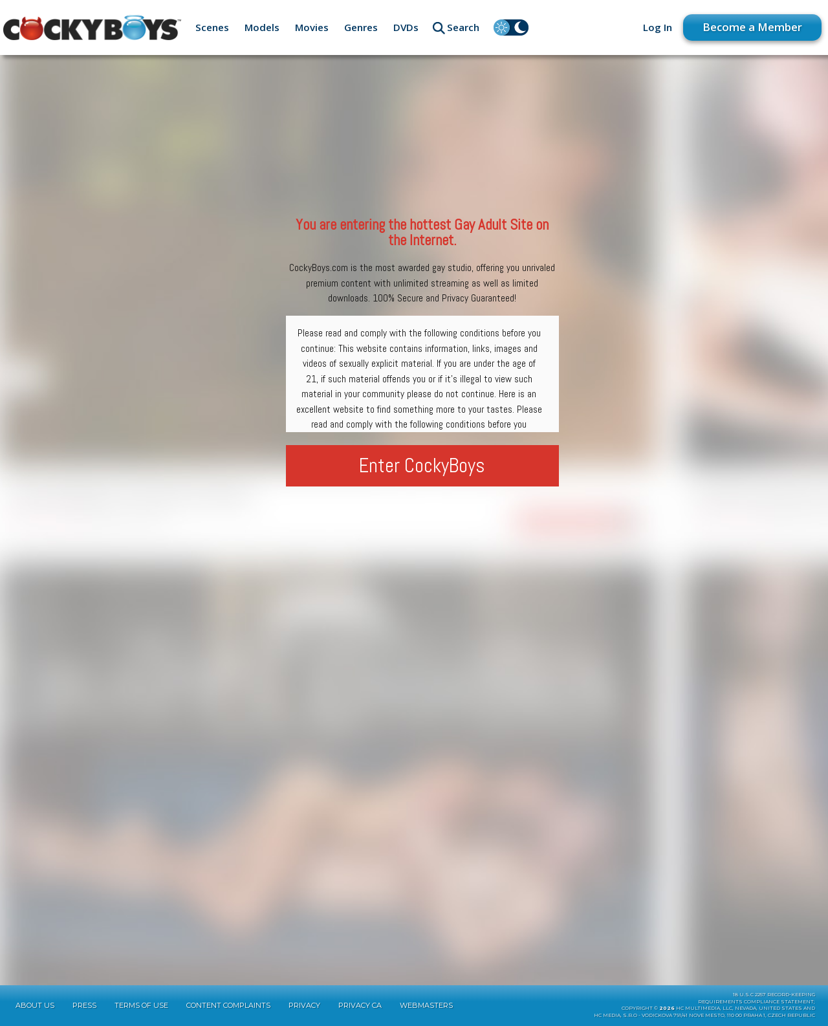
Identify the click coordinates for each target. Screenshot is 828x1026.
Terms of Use (141, 1005)
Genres (361, 27)
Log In (657, 27)
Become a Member (752, 26)
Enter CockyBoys (422, 465)
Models (262, 27)
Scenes (212, 27)
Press (84, 1005)
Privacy (304, 1005)
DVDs (406, 27)
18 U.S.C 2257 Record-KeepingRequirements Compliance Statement (756, 998)
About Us (35, 1005)
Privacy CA (360, 1005)
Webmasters (426, 1005)
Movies (312, 27)
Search (463, 27)
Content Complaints (228, 1005)
